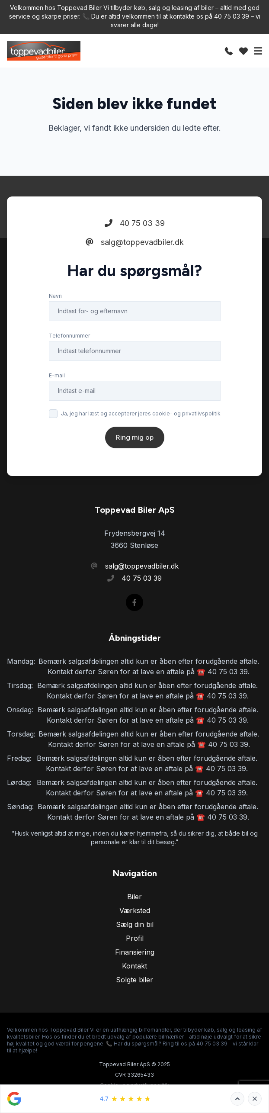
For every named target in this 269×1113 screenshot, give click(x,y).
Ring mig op (135, 437)
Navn (55, 296)
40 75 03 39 (135, 223)
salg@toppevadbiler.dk (135, 242)
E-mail (57, 375)
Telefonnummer (69, 335)
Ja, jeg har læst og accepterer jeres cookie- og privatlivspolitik (141, 413)
